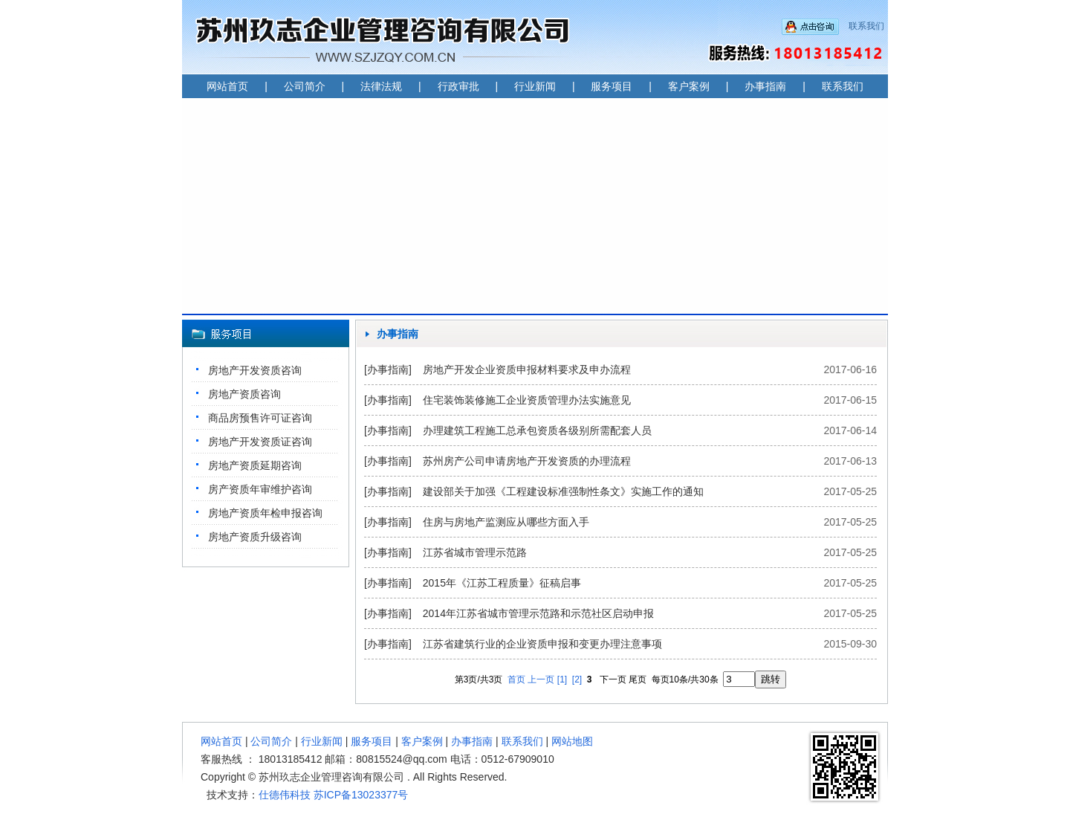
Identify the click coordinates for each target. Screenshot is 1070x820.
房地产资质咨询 (244, 394)
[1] (562, 679)
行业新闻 (535, 86)
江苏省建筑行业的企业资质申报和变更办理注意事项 (542, 644)
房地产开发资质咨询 (255, 370)
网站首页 (227, 86)
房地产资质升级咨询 (255, 537)
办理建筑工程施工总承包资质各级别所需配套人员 (537, 430)
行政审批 (458, 86)
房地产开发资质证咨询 (260, 442)
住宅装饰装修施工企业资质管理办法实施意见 (527, 400)
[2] (577, 679)
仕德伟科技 (285, 795)
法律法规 (381, 86)
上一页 (541, 679)
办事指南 (765, 86)
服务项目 (611, 86)
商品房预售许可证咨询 (260, 418)
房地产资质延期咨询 (255, 465)
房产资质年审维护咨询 (260, 489)
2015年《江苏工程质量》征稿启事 (502, 583)
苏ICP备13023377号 (361, 795)
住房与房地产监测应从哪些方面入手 (506, 522)
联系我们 (866, 26)
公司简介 (304, 86)
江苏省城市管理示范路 (475, 552)
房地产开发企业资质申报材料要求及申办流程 (527, 369)
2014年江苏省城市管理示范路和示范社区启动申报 (538, 613)
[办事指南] (388, 369)
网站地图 (572, 741)
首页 (516, 679)
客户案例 (689, 86)
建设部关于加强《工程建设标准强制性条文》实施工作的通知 (563, 491)
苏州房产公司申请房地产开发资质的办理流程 (527, 461)
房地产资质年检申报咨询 (265, 513)
